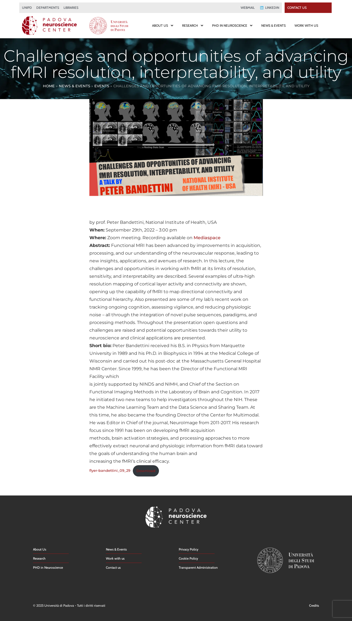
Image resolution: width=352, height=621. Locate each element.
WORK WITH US (306, 25)
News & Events (74, 86)
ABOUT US (162, 25)
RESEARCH (192, 25)
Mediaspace (207, 237)
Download (145, 471)
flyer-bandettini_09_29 (109, 471)
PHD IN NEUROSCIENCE (232, 25)
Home (49, 86)
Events (101, 86)
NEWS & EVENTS (273, 25)
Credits (314, 605)
